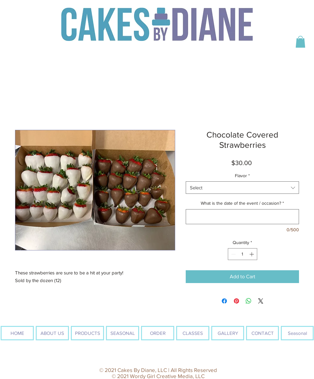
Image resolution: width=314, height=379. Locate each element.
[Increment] (252, 254)
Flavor (242, 175)
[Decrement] (233, 254)
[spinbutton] (242, 254)
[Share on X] (261, 301)
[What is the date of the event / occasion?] (242, 216)
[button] (300, 42)
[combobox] (242, 187)
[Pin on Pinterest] (236, 301)
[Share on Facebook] (224, 301)
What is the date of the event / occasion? (242, 203)
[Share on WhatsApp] (248, 301)
